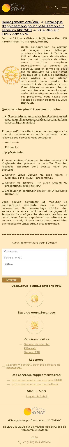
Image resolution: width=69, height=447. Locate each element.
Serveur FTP (32, 352)
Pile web (30, 348)
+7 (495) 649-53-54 (37, 442)
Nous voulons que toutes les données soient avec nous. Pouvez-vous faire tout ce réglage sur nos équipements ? (36, 119)
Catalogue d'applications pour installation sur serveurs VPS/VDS (33, 26)
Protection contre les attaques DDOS (37, 380)
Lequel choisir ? (36, 396)
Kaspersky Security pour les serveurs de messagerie (33, 366)
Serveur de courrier (37, 344)
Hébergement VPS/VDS (20, 22)
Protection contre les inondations (35, 384)
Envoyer (11, 280)
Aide (34, 437)
